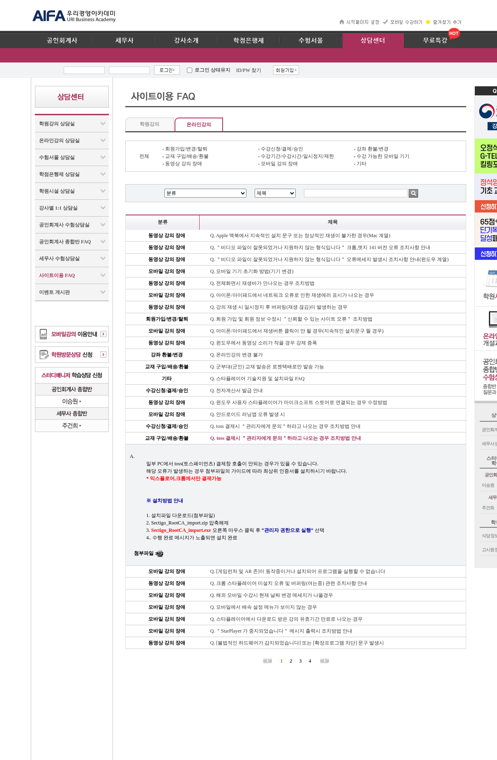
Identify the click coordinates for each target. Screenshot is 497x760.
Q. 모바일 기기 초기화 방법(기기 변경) (252, 271)
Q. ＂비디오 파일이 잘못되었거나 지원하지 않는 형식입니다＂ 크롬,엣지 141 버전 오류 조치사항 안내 (320, 247)
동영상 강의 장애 (182, 163)
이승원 (488, 485)
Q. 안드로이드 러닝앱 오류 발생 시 (247, 414)
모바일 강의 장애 (278, 163)
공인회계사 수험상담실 (64, 225)
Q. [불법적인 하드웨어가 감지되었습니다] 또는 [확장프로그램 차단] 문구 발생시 (297, 643)
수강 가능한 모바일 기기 (382, 156)
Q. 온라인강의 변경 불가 (236, 355)
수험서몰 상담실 (57, 157)
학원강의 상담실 (57, 124)
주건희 (488, 507)
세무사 (124, 41)
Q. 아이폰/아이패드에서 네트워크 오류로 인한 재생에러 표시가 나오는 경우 (292, 295)
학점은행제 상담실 (59, 174)
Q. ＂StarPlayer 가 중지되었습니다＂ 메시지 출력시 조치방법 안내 (281, 631)
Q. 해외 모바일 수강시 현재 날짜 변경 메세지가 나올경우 (272, 595)
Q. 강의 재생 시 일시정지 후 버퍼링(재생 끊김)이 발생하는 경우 (279, 307)
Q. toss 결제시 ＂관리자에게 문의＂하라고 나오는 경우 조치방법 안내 (285, 426)
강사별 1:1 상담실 (58, 208)
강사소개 (186, 41)
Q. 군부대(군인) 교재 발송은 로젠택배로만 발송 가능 (267, 367)
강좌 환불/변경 (371, 149)
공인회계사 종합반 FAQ (65, 242)
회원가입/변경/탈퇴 (185, 149)
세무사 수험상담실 (59, 258)
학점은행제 (248, 41)
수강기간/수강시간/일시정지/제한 (296, 156)
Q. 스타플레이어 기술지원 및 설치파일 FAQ (257, 378)
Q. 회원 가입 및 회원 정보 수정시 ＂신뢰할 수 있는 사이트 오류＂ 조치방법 (291, 319)
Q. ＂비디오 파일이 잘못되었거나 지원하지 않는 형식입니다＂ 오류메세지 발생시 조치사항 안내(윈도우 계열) (329, 259)
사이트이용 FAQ (57, 275)
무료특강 (435, 41)
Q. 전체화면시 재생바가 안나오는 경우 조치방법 (262, 283)
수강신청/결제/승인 (280, 149)
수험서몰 (311, 41)
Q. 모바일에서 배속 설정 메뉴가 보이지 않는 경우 (264, 607)
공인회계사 (62, 41)
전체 (144, 156)
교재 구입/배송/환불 (186, 156)
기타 (360, 163)
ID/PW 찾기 (248, 70)
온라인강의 (198, 124)
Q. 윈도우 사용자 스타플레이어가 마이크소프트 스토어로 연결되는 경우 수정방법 (299, 402)
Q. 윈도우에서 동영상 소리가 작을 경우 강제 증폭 (264, 343)
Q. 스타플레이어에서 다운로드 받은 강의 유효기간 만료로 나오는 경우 (286, 619)
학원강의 (149, 124)
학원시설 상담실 (57, 191)
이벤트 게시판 (54, 292)
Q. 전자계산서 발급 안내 (236, 390)
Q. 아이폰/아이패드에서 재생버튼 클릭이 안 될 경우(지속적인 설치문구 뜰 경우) (297, 331)
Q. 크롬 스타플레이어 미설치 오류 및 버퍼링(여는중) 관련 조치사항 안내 (289, 583)
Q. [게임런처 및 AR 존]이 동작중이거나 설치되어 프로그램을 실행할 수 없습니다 (297, 571)
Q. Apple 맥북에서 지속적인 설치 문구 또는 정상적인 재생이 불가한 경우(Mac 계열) (300, 235)
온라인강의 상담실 (59, 140)
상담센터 (373, 41)
